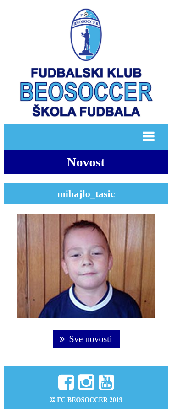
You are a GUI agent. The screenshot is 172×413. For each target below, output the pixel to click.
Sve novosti (86, 339)
